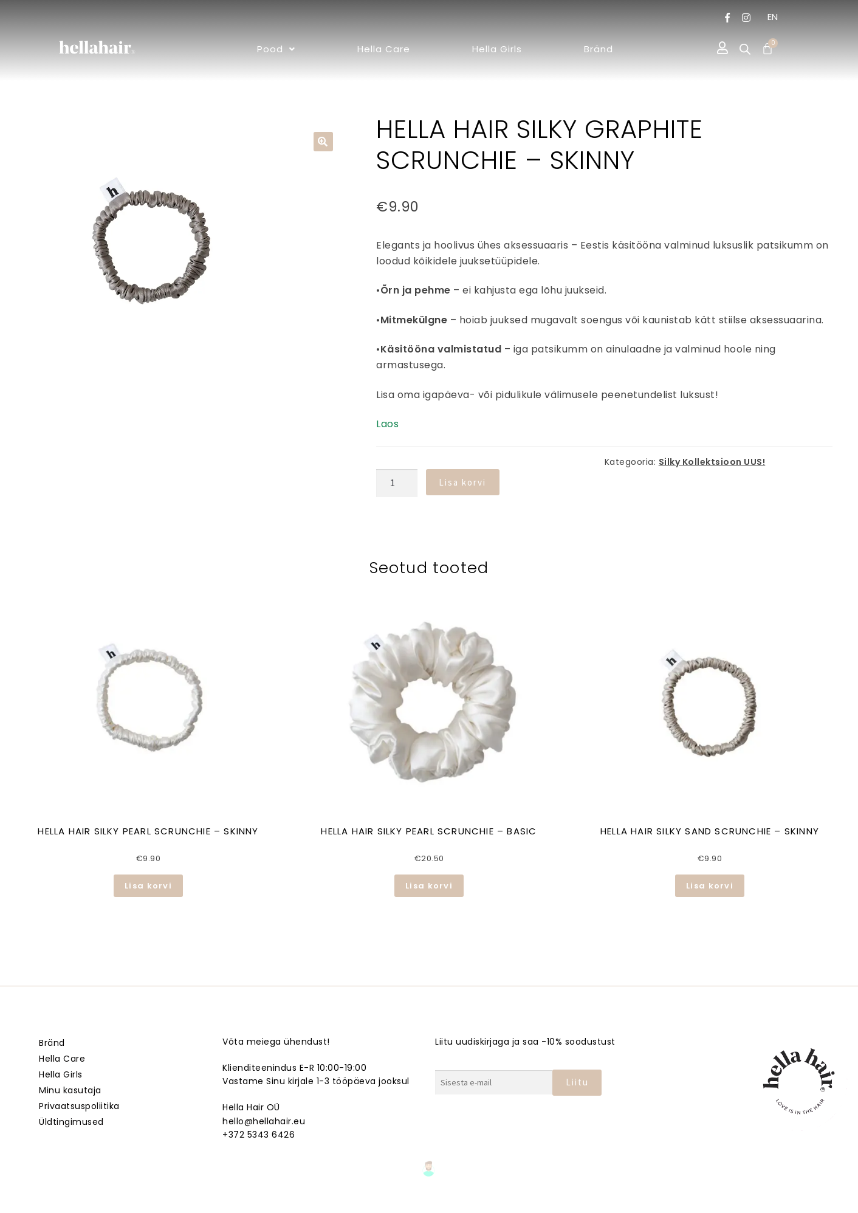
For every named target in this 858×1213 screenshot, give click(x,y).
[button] (276, 48)
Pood (276, 49)
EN (772, 16)
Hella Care (383, 49)
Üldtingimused (71, 1122)
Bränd (598, 49)
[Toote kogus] (396, 483)
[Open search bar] (745, 49)
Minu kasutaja (70, 1090)
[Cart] (767, 49)
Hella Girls (497, 49)
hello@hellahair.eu (263, 1121)
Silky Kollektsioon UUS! (712, 462)
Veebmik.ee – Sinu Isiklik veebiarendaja (429, 1201)
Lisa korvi (462, 482)
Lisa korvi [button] (148, 886)
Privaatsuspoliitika (79, 1106)
